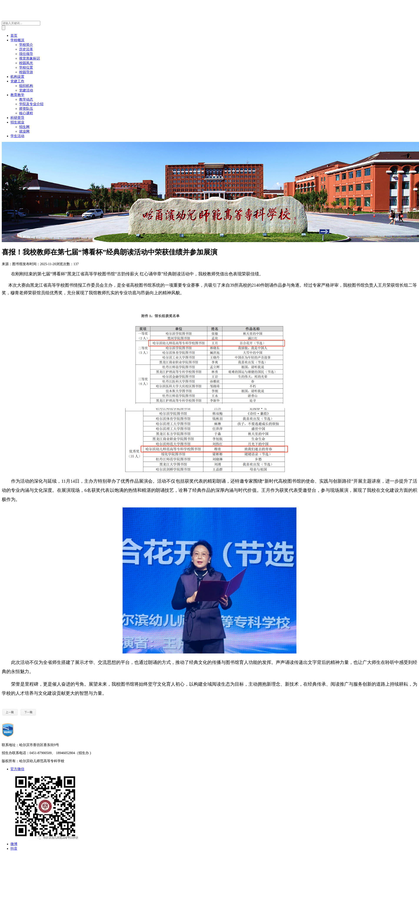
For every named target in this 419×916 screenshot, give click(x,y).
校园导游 (26, 72)
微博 (13, 844)
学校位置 (26, 67)
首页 (13, 35)
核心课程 (26, 113)
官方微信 (17, 769)
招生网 (24, 127)
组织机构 (26, 86)
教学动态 (26, 99)
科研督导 (17, 118)
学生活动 (17, 136)
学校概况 (17, 40)
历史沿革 (26, 49)
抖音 (13, 848)
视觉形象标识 (29, 58)
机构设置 (17, 76)
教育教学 (17, 95)
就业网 (24, 131)
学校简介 (26, 45)
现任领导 (26, 54)
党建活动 (26, 90)
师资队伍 (26, 108)
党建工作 (17, 81)
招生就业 (17, 122)
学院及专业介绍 (31, 104)
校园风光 (26, 63)
